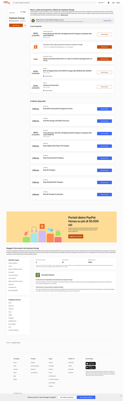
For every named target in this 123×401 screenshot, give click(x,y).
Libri (9, 327)
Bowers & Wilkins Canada (15, 269)
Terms (50, 372)
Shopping (11, 318)
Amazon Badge (35, 366)
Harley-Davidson (12, 263)
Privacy (51, 362)
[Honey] (6, 2)
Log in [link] (118, 2)
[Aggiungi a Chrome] (75, 236)
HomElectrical (12, 287)
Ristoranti (11, 306)
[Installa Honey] (107, 20)
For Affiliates (34, 372)
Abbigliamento (12, 321)
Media (15, 379)
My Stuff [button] (101, 3)
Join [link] (113, 2)
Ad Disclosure (52, 376)
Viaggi (10, 315)
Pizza (9, 303)
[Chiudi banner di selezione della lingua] (121, 396)
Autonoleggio (12, 324)
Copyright (51, 366)
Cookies (51, 386)
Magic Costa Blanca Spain (15, 281)
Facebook (71, 362)
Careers (15, 369)
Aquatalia (11, 284)
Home (8, 342)
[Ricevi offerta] (104, 109)
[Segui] (23, 12)
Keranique (11, 272)
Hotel (9, 312)
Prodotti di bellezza (13, 330)
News (14, 372)
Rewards (33, 369)
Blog (14, 376)
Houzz (10, 266)
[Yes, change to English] (86, 397)
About (15, 362)
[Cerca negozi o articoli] (54, 2)
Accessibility (52, 383)
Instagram (71, 369)
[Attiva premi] (16, 25)
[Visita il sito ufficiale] (25, 25)
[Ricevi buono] (104, 34)
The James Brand (13, 275)
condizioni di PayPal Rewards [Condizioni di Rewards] (57, 47)
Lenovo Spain (12, 278)
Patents (51, 369)
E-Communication (54, 379)
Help (14, 366)
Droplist (33, 362)
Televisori (10, 309)
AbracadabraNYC (13, 290)
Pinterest (70, 372)
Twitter (70, 366)
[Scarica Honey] (104, 59)
